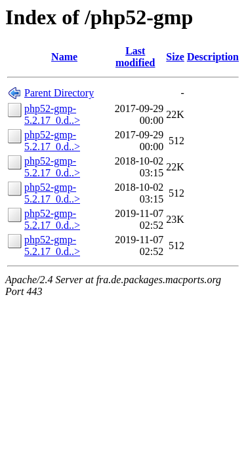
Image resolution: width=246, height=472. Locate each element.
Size (175, 56)
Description (213, 56)
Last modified (135, 56)
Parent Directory (59, 92)
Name (64, 56)
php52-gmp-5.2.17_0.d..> (52, 114)
